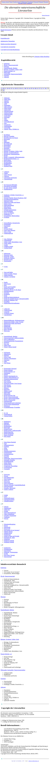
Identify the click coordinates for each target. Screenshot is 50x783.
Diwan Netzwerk (45, 15)
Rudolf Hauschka (8, 432)
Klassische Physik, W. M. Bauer (12, 289)
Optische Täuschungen (10, 358)
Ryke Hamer (7, 436)
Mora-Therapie (8, 329)
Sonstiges (6, 75)
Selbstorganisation (9, 445)
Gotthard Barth (8, 248)
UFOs (5, 496)
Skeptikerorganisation (10, 451)
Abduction (7, 98)
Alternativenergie (8, 111)
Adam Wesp (7, 99)
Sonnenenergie (8, 452)
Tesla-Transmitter (8, 483)
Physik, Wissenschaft (9, 400)
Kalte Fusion (7, 284)
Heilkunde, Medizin (9, 258)
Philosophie (7, 72)
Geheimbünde (7, 240)
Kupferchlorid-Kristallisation (11, 303)
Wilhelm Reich (8, 533)
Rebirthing (7, 424)
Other (5, 361)
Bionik (6, 155)
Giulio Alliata (7, 243)
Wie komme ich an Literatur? (12, 530)
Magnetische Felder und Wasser (12, 323)
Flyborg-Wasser (8, 229)
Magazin (41, 1)
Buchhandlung (8, 163)
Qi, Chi (6, 413)
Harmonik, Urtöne (9, 256)
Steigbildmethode (8, 461)
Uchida (6, 495)
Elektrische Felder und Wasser (12, 202)
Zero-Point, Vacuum (9, 555)
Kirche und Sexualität (10, 287)
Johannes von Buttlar (9, 276)
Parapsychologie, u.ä (9, 71)
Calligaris (6, 171)
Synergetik (7, 469)
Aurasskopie (7, 124)
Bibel (5, 140)
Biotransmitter (8, 161)
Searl (5, 443)
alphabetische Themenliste (8, 41)
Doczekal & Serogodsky (10, 186)
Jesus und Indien (8, 272)
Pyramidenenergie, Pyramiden (12, 407)
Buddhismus (7, 164)
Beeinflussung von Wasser (11, 138)
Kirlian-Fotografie (9, 288)
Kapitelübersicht (5, 38)
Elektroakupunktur (9, 205)
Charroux (6, 176)
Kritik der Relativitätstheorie (11, 297)
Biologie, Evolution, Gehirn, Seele (13, 69)
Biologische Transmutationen (12, 154)
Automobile (7, 127)
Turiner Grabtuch (8, 489)
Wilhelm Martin (8, 531)
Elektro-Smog (7, 204)
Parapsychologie (8, 370)
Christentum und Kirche (10, 177)
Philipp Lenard (8, 391)
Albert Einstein (8, 107)
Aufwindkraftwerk (9, 121)
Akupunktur (7, 105)
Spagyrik (6, 457)
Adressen (6, 77)
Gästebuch (29, 3)
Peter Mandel (7, 386)
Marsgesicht (7, 325)
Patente (6, 374)
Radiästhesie (7, 421)
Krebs (5, 295)
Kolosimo (6, 292)
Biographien (7, 146)
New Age (6, 344)
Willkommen (24, 1)
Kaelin (6, 282)
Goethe (6, 245)
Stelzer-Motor (7, 463)
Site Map (20, 3)
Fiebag (6, 227)
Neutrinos (6, 342)
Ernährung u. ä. (8, 214)
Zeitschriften (7, 550)
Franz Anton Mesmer (9, 230)
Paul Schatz (7, 380)
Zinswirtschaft (8, 556)
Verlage (6, 511)
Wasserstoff (7, 528)
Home (11, 1)
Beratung (46, 1)
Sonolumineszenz (8, 454)
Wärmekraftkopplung (9, 524)
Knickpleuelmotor (9, 291)
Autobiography (8, 126)
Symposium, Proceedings (10, 466)
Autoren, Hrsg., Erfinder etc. (11, 129)
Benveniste (7, 139)
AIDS (5, 104)
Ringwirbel (7, 427)
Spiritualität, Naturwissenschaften (13, 74)
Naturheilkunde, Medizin (10, 68)
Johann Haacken (8, 275)
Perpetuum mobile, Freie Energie (13, 383)
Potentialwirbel (8, 401)
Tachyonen (7, 474)
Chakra (6, 173)
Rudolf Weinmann (9, 433)
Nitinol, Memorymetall (10, 347)
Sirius (5, 448)
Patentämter (7, 373)
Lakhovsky (7, 309)
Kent (5, 285)
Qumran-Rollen (8, 416)
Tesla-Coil (6, 480)
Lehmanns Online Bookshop (41, 56)
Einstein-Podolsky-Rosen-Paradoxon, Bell (15, 198)
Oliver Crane (7, 357)
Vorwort (6, 518)
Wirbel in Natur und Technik (11, 536)
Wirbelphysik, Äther (9, 537)
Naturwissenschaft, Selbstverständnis (14, 338)
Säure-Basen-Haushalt (10, 442)
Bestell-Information (6, 30)
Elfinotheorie (7, 207)
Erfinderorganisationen (10, 210)
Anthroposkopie (8, 113)
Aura (5, 123)
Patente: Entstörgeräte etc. (11, 376)
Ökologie (6, 66)
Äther (5, 118)
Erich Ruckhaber (8, 211)
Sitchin (6, 449)
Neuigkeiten (30, 1)
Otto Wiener (7, 363)
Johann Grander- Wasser (10, 273)
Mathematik (7, 326)
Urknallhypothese (8, 501)
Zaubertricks (7, 547)
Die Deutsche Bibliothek (10, 185)
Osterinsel (6, 360)
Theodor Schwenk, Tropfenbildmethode (14, 485)
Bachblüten (7, 135)
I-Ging (6, 266)
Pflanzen (6, 388)
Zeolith (6, 553)
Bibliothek (7, 142)
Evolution (6, 217)
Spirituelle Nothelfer (9, 460)
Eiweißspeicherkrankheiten (11, 199)
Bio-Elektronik (8, 143)
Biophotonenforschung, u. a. (11, 158)
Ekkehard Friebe (8, 201)
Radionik (6, 423)
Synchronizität (8, 467)
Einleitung (7, 63)
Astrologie (7, 117)
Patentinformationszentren (11, 379)
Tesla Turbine (7, 479)
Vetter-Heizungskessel (10, 512)
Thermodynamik (8, 486)
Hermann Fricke (8, 259)
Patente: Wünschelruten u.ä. (11, 377)
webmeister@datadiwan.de (34, 760)
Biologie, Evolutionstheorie (11, 152)
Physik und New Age (9, 395)
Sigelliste (6, 446)
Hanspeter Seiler (8, 255)
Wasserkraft (7, 527)
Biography (7, 148)
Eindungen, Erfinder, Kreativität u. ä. (14, 195)
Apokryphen (7, 115)
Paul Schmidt (7, 382)
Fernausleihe (7, 224)
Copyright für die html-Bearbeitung (10, 49)
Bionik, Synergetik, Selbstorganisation (14, 157)
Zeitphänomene (8, 549)
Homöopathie (7, 261)
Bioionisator (7, 149)
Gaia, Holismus (8, 239)
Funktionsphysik (8, 233)
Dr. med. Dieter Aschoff (10, 188)
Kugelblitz (7, 301)
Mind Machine (8, 328)
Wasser (6, 525)
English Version (16, 1)
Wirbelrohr (7, 539)
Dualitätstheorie (8, 189)
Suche (24, 3)
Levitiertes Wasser (9, 313)
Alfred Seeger (7, 108)
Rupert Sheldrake (8, 435)
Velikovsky (7, 509)
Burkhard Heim (8, 166)
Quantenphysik (8, 414)
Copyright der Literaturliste (8, 47)
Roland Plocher (8, 429)
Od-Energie (7, 352)
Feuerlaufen (7, 226)
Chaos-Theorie (8, 174)
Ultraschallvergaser (9, 498)
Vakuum (6, 506)
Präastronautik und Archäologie (12, 403)
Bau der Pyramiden (9, 136)
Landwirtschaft (8, 310)
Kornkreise (7, 294)
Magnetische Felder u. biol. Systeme (13, 322)
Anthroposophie (8, 114)
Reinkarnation (8, 426)
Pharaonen (7, 389)
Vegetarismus (7, 508)
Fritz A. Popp (7, 232)
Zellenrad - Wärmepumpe (11, 552)
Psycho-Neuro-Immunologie (11, 404)
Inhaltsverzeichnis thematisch (8, 44)
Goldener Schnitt (8, 246)
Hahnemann (7, 253)
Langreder (6, 312)
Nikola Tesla (7, 345)
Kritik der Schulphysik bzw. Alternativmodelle (16, 298)
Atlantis (6, 120)
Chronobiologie (8, 179)
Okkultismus (7, 354)
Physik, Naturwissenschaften (11, 398)
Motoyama (7, 331)
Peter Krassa (7, 385)
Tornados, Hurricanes (9, 488)
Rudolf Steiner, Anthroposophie (12, 430)
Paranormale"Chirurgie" (10, 368)
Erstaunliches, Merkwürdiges (12, 215)
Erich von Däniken (9, 213)
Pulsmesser (7, 406)
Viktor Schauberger (9, 514)
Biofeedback (7, 145)
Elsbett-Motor (7, 208)
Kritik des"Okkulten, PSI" (11, 300)
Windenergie (7, 534)
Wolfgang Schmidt (9, 540)
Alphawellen (7, 110)
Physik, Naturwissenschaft (11, 65)
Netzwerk (36, 1)
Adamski (6, 101)
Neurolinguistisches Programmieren (13, 341)
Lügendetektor (8, 315)
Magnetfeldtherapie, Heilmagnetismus (14, 320)
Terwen (6, 476)
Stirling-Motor (8, 464)
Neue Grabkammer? (9, 339)
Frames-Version (5, 1)
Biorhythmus (7, 160)
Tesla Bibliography (9, 477)
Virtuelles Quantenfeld (10, 515)
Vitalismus (7, 517)
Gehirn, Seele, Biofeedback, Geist (13, 242)
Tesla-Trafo (7, 482)
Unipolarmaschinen (9, 499)
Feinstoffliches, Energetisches (12, 223)
